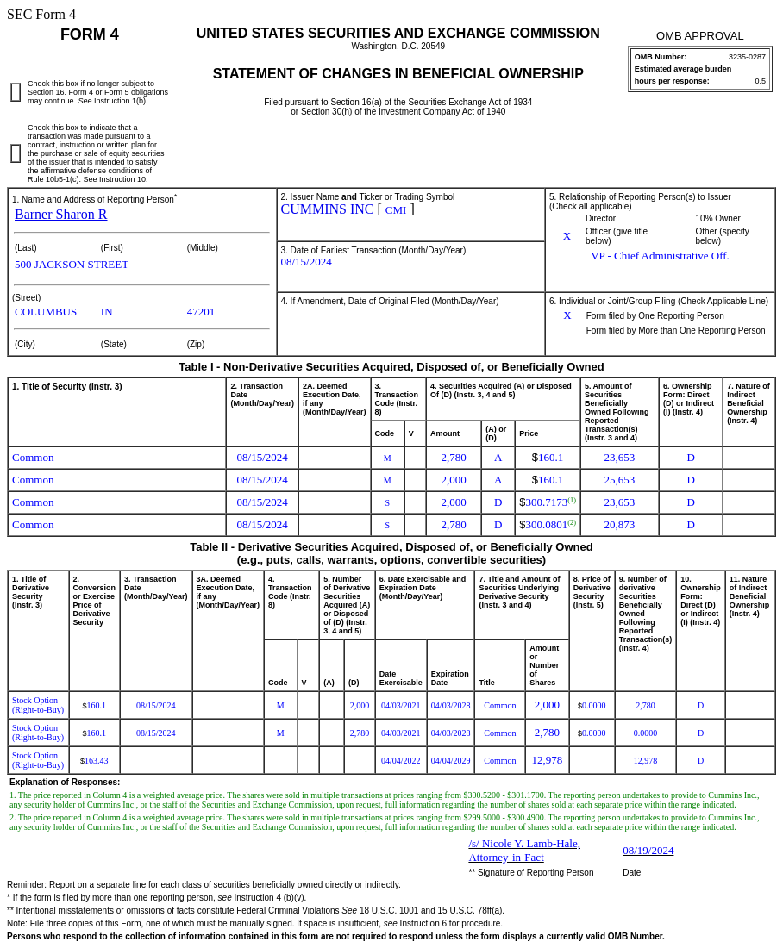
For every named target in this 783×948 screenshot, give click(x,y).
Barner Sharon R (61, 214)
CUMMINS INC (327, 209)
